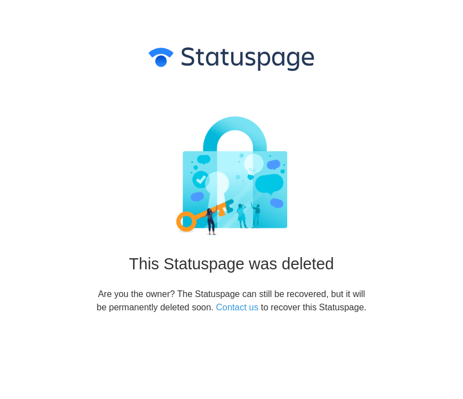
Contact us (237, 307)
